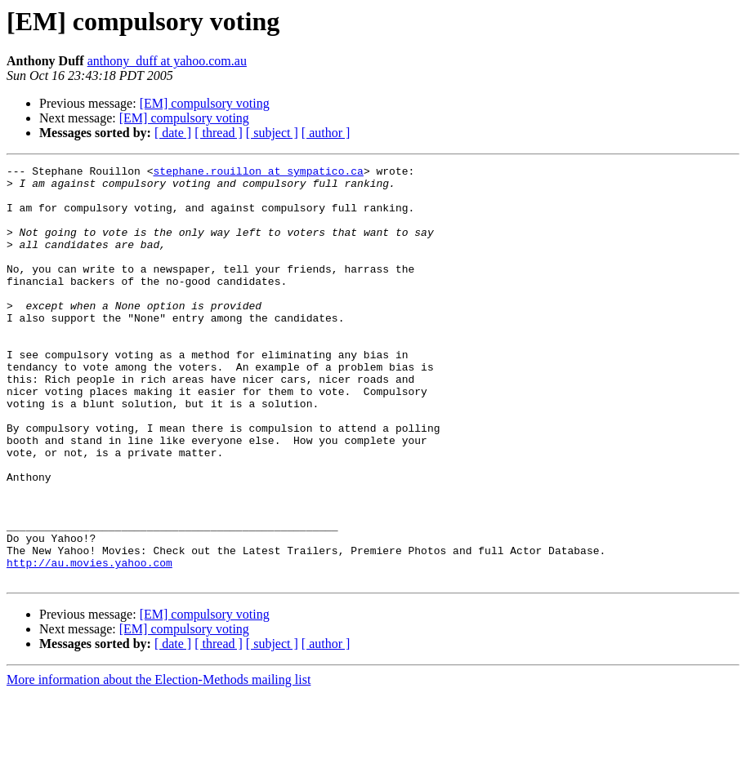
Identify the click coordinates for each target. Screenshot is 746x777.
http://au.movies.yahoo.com (89, 643)
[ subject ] (272, 133)
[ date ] (172, 133)
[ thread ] (218, 133)
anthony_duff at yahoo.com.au (167, 61)
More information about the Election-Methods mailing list (158, 763)
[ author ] (326, 133)
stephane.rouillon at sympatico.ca (258, 173)
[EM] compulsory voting (205, 103)
